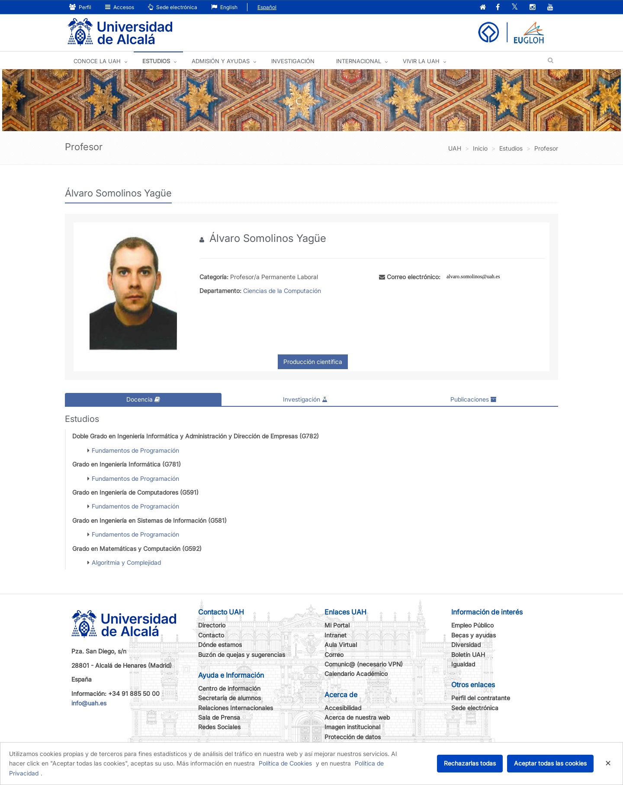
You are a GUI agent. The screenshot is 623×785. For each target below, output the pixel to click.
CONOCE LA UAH (97, 61)
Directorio (211, 625)
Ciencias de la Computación (282, 290)
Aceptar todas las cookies (550, 763)
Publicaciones (473, 399)
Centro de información (229, 688)
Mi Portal (337, 625)
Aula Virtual (340, 644)
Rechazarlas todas (470, 763)
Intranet (335, 634)
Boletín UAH (468, 654)
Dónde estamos (220, 644)
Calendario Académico (356, 673)
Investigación (305, 399)
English (224, 7)
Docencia (143, 399)
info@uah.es (88, 703)
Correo (334, 654)
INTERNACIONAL (358, 61)
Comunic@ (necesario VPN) (363, 664)
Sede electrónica (172, 7)
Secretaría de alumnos (229, 697)
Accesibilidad (342, 707)
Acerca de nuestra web (357, 717)
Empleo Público (472, 625)
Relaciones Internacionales (235, 707)
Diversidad (466, 644)
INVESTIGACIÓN (293, 61)
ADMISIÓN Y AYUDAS (221, 61)
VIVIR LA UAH (421, 61)
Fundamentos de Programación (135, 450)
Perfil (80, 7)
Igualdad (463, 664)
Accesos (119, 7)
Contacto (211, 634)
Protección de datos (352, 736)
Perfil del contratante (480, 697)
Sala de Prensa (219, 717)
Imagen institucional (352, 726)
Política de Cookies (285, 763)
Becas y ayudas (473, 634)
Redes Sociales (219, 726)
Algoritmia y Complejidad (126, 562)
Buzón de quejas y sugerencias (241, 654)
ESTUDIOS (156, 61)
